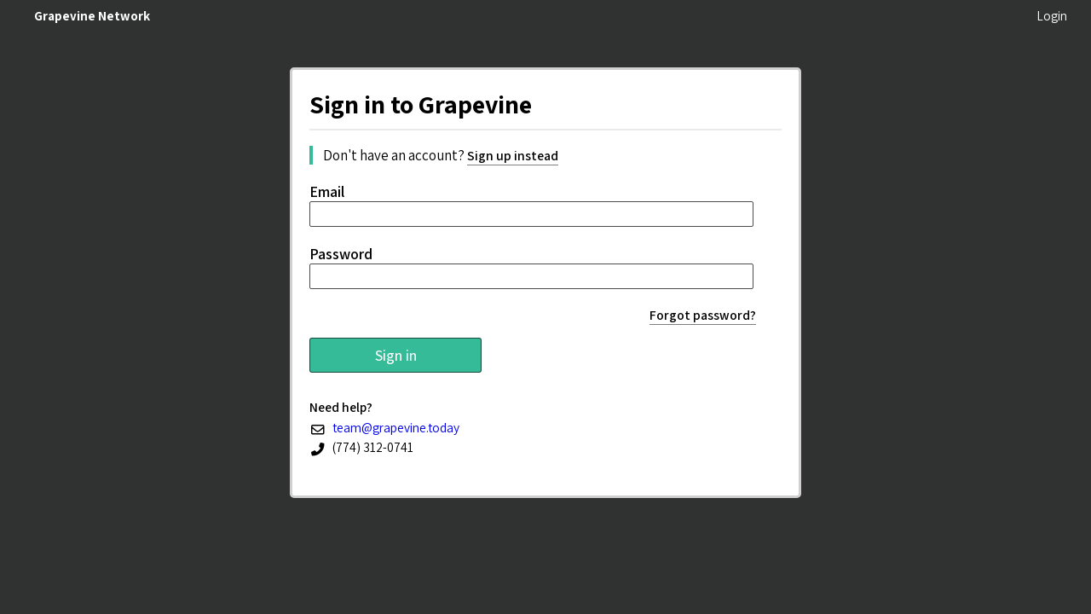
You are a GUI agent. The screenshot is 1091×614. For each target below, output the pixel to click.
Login (1051, 16)
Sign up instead (512, 156)
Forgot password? (702, 315)
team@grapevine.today (395, 427)
